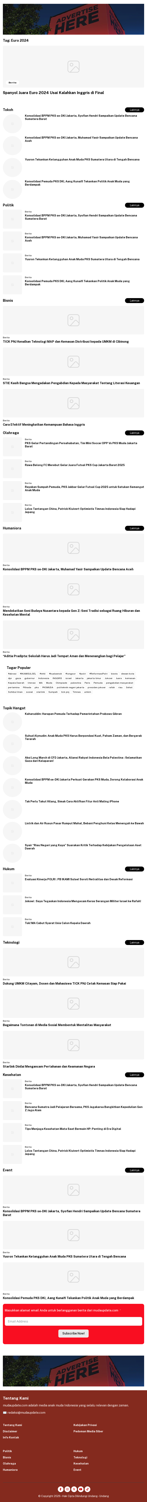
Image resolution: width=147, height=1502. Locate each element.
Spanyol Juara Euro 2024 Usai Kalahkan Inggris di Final (53, 92)
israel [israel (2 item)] (68, 678)
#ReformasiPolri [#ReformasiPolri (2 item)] (98, 673)
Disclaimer (10, 1431)
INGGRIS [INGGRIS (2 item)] (57, 678)
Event (77, 1469)
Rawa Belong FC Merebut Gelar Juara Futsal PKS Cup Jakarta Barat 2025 (75, 465)
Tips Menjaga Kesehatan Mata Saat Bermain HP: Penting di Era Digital (73, 1128)
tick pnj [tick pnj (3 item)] (65, 692)
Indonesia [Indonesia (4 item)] (43, 678)
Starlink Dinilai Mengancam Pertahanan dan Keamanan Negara (49, 1066)
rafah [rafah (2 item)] (112, 687)
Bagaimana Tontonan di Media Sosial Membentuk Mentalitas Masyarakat (57, 1025)
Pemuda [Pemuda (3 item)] (98, 683)
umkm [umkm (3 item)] (87, 692)
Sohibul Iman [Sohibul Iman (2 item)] (15, 692)
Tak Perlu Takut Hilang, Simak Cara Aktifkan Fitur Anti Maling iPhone (72, 801)
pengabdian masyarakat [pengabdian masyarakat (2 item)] (119, 683)
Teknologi (80, 1457)
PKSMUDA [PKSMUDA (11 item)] (47, 687)
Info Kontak (11, 1437)
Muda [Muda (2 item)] (49, 683)
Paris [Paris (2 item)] (87, 683)
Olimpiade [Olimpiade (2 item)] (61, 683)
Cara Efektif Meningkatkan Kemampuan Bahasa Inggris (44, 424)
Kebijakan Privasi (85, 1425)
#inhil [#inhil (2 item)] (43, 673)
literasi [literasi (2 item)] (32, 683)
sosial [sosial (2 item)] (29, 692)
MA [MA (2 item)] (41, 683)
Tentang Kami (12, 1425)
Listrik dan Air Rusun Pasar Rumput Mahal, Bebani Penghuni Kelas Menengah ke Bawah (84, 823)
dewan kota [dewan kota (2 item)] (127, 673)
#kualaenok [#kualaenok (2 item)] (55, 673)
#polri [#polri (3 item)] (82, 673)
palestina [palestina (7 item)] (76, 683)
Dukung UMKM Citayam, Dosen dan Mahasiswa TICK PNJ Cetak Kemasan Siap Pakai (64, 983)
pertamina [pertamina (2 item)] (14, 687)
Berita (28, 211)
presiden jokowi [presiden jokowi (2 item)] (96, 687)
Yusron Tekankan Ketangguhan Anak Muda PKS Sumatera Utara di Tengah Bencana (82, 159)
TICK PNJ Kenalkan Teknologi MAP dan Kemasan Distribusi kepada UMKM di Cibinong (66, 341)
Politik (7, 1451)
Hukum (78, 1451)
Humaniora (10, 1469)
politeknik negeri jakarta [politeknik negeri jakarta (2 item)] (70, 687)
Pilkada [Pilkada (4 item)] (27, 687)
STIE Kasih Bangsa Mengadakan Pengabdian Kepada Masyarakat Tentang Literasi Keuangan (71, 383)
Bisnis (7, 1457)
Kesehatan (81, 1463)
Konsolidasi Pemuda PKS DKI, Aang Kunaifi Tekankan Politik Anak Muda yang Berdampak (68, 1298)
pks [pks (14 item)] (37, 687)
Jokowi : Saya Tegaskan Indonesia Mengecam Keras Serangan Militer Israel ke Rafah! (83, 901)
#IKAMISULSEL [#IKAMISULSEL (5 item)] (28, 673)
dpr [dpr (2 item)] (10, 678)
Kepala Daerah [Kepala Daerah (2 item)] (16, 683)
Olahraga (9, 1463)
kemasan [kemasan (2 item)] (130, 678)
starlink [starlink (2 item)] (40, 692)
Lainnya (134, 109)
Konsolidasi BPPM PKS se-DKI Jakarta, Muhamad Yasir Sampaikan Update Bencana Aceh (68, 569)
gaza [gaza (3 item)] (18, 678)
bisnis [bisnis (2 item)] (114, 673)
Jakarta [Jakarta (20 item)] (79, 678)
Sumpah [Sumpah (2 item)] (53, 692)
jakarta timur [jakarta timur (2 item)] (94, 678)
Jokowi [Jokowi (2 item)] (108, 678)
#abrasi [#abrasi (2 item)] (12, 673)
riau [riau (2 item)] (120, 687)
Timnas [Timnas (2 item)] (77, 692)
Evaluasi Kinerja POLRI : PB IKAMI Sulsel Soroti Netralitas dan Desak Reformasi (79, 879)
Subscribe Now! (73, 1333)
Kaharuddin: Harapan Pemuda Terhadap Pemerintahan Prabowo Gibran (73, 713)
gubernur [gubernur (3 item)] (29, 678)
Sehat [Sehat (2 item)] (129, 687)
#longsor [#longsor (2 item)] (70, 673)
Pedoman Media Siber (88, 1431)
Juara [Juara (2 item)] (119, 678)
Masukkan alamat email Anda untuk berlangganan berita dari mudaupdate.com (61, 1310)
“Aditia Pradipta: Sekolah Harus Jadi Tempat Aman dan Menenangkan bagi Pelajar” (64, 656)
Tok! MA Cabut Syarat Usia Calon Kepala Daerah (58, 923)
